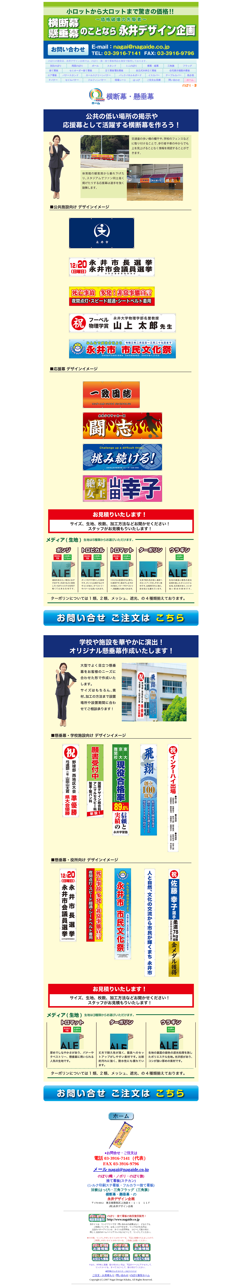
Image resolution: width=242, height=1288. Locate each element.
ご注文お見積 (154, 80)
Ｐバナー (53, 80)
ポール (95, 66)
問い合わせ (174, 80)
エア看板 (52, 75)
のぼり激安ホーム (140, 1275)
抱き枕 (190, 75)
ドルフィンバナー (97, 80)
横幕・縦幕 (153, 66)
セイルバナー (72, 80)
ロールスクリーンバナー (98, 75)
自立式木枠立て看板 (146, 70)
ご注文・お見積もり (103, 1275)
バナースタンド (70, 75)
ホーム (190, 80)
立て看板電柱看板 (114, 70)
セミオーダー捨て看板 (80, 70)
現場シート (120, 80)
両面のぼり (77, 66)
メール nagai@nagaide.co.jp (121, 1169)
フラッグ (187, 66)
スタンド (111, 66)
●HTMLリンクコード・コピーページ (121, 1271)
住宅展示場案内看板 (179, 70)
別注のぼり (55, 66)
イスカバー (154, 75)
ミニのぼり (131, 66)
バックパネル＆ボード (130, 75)
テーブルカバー (174, 75)
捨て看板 (53, 70)
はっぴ (136, 80)
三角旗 (171, 66)
